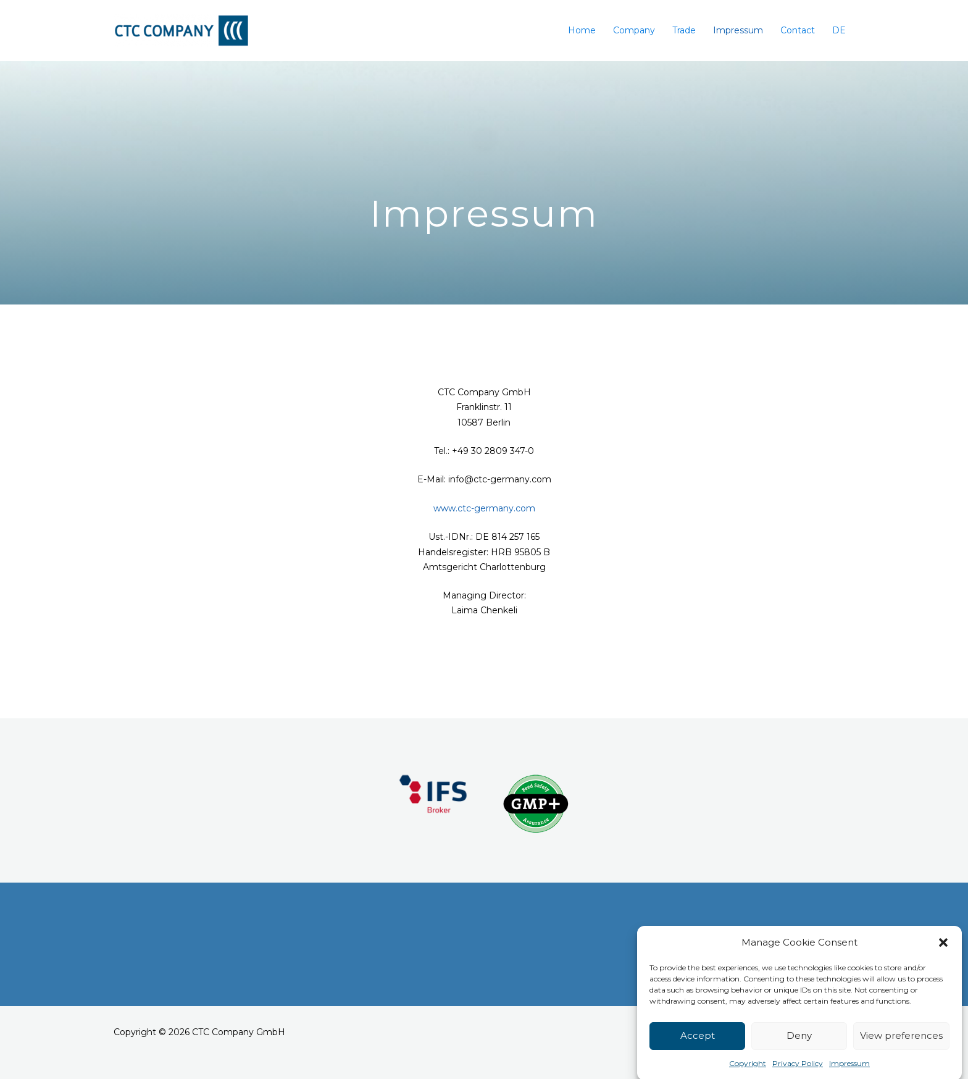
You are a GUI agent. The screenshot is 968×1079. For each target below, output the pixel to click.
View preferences (901, 1053)
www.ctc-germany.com (484, 508)
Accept (697, 1053)
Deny (799, 1053)
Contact (797, 30)
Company (634, 30)
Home (582, 30)
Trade (684, 30)
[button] (943, 960)
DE (839, 30)
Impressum (738, 30)
